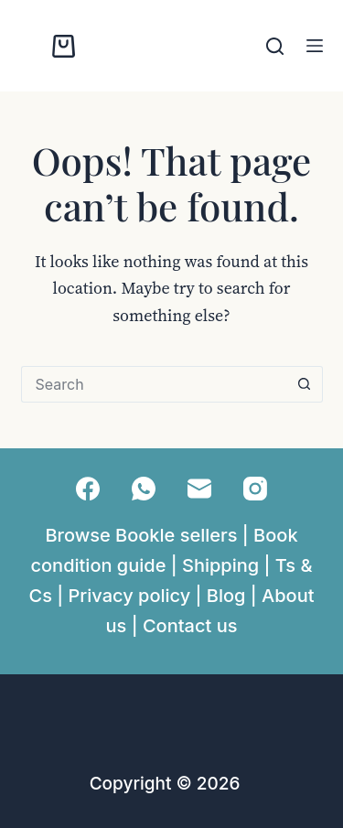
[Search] (275, 46)
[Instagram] (255, 488)
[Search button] (304, 384)
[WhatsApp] (143, 488)
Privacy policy (130, 596)
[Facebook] (88, 488)
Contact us (190, 626)
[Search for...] (153, 384)
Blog (226, 596)
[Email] (199, 488)
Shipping (220, 565)
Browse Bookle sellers (141, 535)
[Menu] (314, 46)
